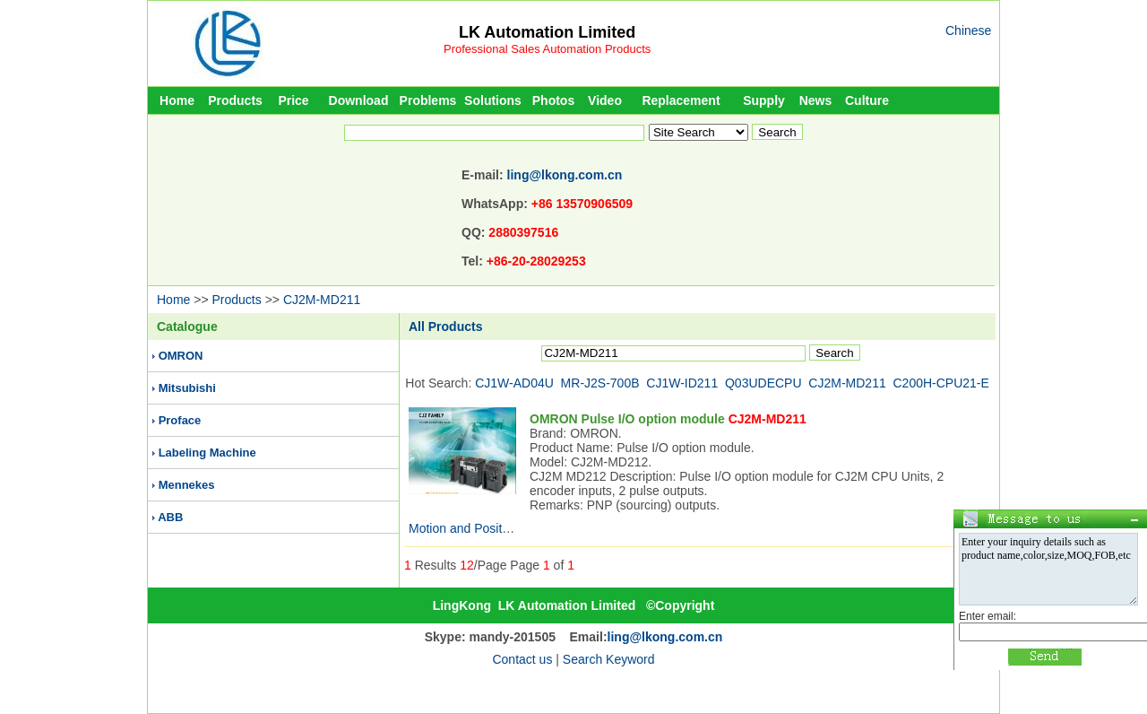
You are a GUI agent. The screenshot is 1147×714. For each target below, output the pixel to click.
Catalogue (187, 326)
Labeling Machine (207, 452)
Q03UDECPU (763, 383)
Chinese (968, 30)
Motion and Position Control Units (502, 528)
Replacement (681, 100)
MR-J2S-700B (600, 383)
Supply (764, 100)
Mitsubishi (187, 388)
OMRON (181, 355)
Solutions (493, 100)
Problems (428, 100)
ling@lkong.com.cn (565, 175)
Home (177, 100)
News (815, 100)
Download (359, 100)
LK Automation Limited (547, 32)
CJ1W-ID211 (682, 383)
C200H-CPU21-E (941, 383)
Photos (553, 100)
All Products (445, 326)
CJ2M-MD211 (321, 299)
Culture (867, 100)
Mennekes (187, 485)
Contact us (522, 659)
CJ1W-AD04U (514, 383)
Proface (180, 420)
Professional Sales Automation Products (547, 49)
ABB (170, 517)
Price (293, 100)
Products (235, 100)
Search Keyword (609, 659)
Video (605, 100)
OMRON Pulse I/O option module (668, 419)
